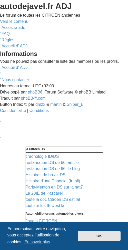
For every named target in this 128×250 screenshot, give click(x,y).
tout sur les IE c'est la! (46, 205)
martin (56, 104)
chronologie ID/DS (42, 156)
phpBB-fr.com (33, 98)
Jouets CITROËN (41, 221)
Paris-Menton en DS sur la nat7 (54, 187)
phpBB (34, 92)
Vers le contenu (14, 21)
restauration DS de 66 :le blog (53, 168)
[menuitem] (5, 34)
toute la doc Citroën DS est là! (53, 199)
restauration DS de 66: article (52, 162)
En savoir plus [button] (37, 242)
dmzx (40, 104)
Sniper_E (75, 104)
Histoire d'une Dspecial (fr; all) (53, 181)
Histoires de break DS (46, 175)
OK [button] (99, 236)
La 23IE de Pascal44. (45, 193)
